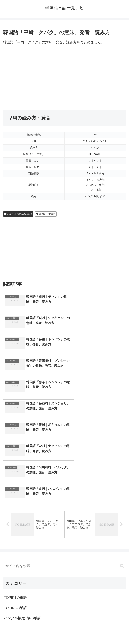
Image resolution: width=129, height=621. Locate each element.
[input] (64, 464)
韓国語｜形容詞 (46, 213)
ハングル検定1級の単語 (18, 213)
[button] (121, 464)
